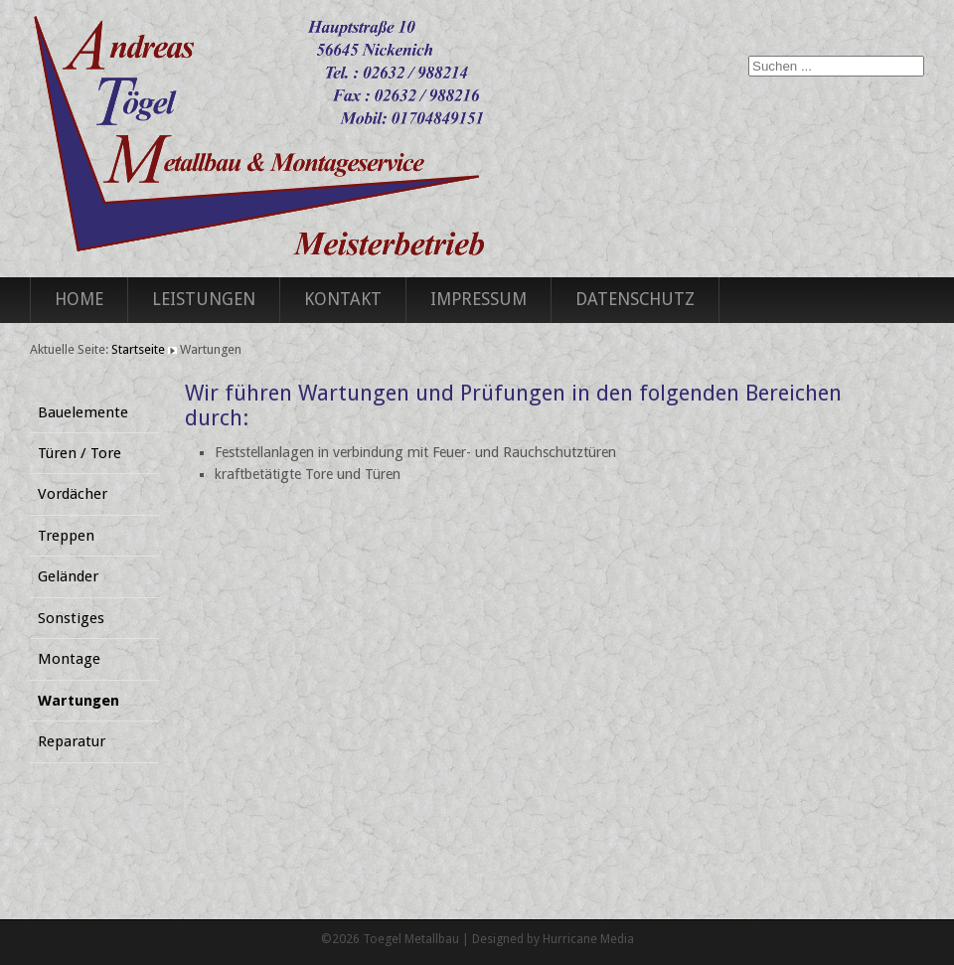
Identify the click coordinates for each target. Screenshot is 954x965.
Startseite (138, 349)
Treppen (66, 536)
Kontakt (343, 299)
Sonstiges (71, 618)
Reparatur (71, 741)
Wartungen (78, 701)
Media (617, 938)
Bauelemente (83, 412)
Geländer (68, 576)
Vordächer (72, 494)
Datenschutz (635, 299)
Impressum (478, 299)
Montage (69, 659)
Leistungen (203, 299)
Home (79, 299)
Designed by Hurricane (536, 938)
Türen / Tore (79, 453)
